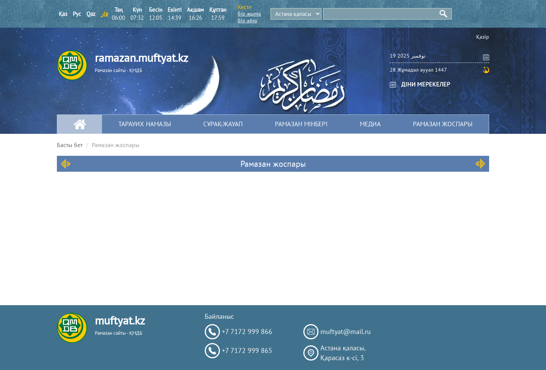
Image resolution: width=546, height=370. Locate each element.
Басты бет (70, 145)
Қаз (63, 13)
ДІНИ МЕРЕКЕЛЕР (425, 84)
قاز (104, 13)
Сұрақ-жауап (223, 124)
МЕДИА (370, 124)
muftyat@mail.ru (345, 331)
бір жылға (249, 13)
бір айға (247, 20)
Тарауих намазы (144, 124)
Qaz (91, 13)
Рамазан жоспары (442, 124)
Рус (77, 13)
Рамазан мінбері (301, 124)
